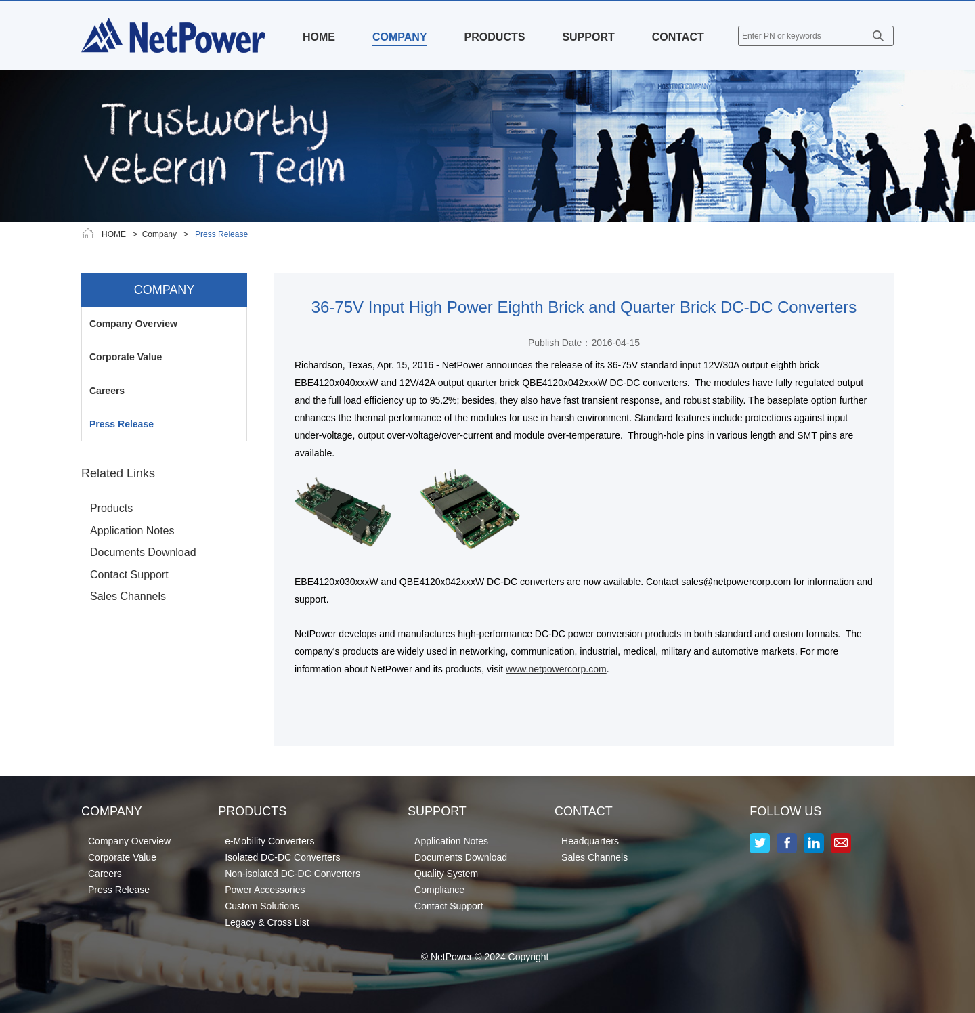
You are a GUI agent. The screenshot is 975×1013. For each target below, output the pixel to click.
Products (111, 508)
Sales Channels (128, 596)
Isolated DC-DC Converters (282, 857)
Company (159, 234)
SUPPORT (588, 37)
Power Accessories (265, 889)
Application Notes (132, 530)
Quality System (446, 873)
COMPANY (399, 37)
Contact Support (129, 574)
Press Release (121, 423)
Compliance (439, 889)
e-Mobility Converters (269, 841)
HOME (319, 37)
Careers (107, 390)
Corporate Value (125, 356)
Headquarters (590, 841)
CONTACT (678, 37)
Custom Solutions (262, 906)
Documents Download (143, 552)
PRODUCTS (494, 37)
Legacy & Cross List (267, 922)
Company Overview (133, 323)
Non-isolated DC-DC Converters (292, 873)
